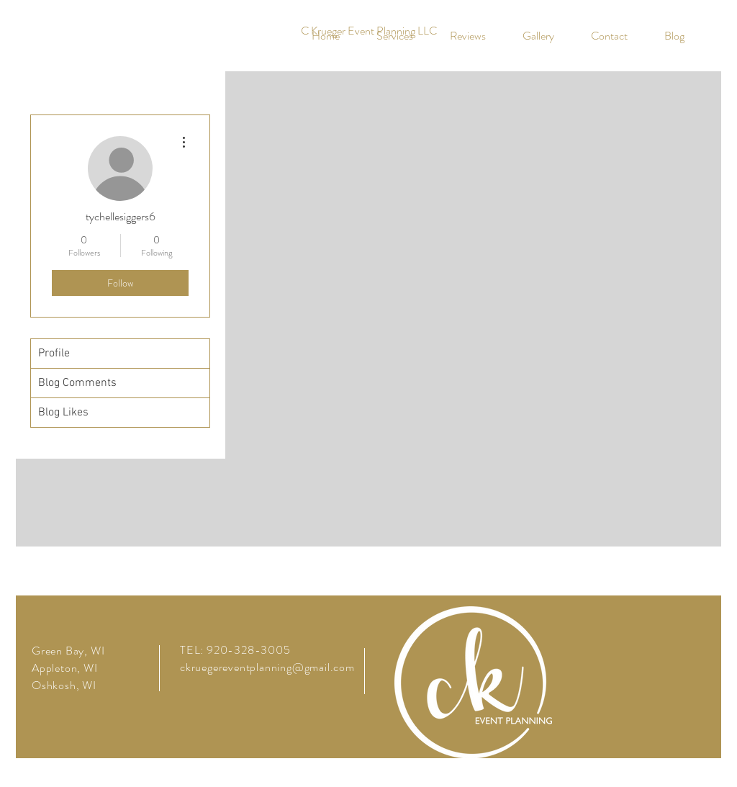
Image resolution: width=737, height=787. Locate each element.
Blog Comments (77, 383)
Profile (54, 353)
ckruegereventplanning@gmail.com (267, 667)
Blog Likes (63, 412)
